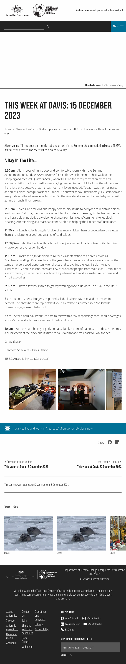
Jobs (24, 620)
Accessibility (41, 629)
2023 (76, 129)
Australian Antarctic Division (95, 579)
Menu (118, 26)
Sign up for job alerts (73, 428)
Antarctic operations (12, 627)
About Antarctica (11, 613)
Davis (65, 129)
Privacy (39, 624)
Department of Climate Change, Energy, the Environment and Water (94, 571)
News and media (25, 129)
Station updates (48, 129)
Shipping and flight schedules (27, 629)
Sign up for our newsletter (76, 639)
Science (10, 620)
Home (7, 129)
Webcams (27, 647)
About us (11, 643)
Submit (67, 655)
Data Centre (25, 640)
